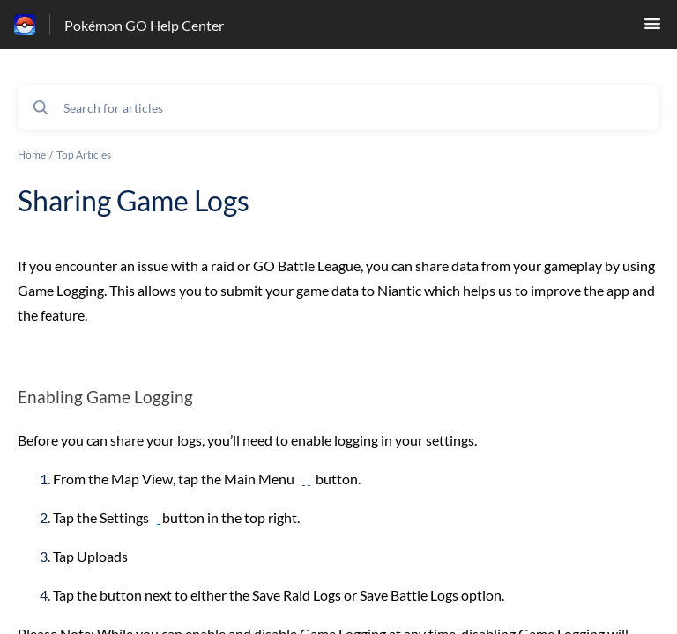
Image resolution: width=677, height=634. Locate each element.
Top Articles (83, 154)
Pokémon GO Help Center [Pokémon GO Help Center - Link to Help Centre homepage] (144, 25)
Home (32, 154)
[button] (652, 28)
